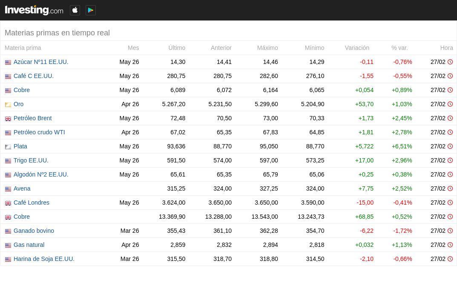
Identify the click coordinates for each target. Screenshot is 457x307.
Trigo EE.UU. (31, 160)
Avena (22, 188)
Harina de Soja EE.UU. (44, 258)
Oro (18, 104)
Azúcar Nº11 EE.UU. (41, 61)
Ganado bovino (34, 230)
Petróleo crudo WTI (39, 132)
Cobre (22, 90)
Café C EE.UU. (34, 75)
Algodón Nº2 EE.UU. (41, 174)
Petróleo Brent (33, 118)
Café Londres (31, 202)
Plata (20, 146)
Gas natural (29, 244)
